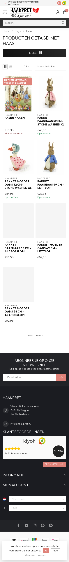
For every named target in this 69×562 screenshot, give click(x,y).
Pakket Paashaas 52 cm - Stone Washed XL (50, 121)
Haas (29, 31)
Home (6, 31)
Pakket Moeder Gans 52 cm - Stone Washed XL (18, 185)
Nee (55, 550)
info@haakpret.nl (20, 424)
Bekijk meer (54, 464)
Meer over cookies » (35, 555)
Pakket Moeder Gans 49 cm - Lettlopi (49, 248)
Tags (18, 31)
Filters (34, 53)
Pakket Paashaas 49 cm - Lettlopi (50, 185)
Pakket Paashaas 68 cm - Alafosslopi (18, 248)
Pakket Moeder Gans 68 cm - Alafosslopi (17, 312)
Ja (46, 550)
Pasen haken (15, 117)
